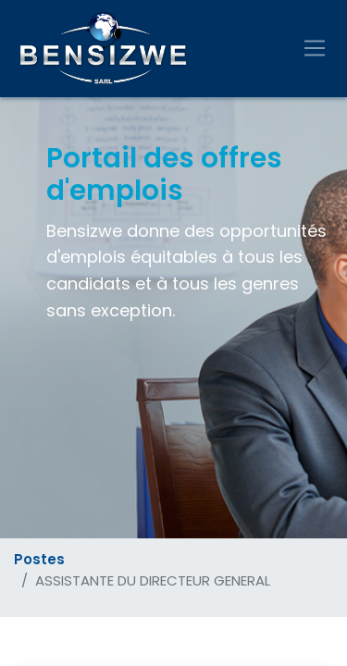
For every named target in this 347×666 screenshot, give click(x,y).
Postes (39, 559)
